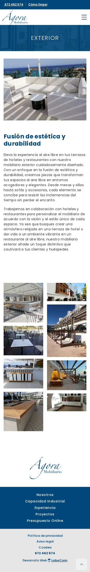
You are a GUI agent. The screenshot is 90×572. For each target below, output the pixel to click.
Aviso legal (45, 541)
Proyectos (45, 514)
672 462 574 (45, 553)
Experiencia (45, 507)
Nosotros (45, 494)
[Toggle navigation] (84, 17)
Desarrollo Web (45, 560)
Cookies (45, 547)
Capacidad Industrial (45, 501)
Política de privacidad (45, 535)
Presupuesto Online (45, 520)
